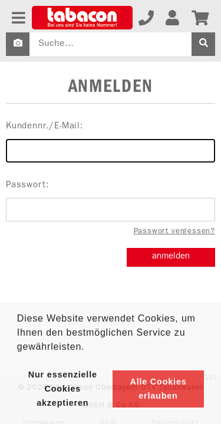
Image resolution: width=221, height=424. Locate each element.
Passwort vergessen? (174, 232)
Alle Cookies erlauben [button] (158, 388)
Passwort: (110, 201)
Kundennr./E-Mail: (110, 142)
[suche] (203, 44)
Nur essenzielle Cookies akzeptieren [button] (62, 389)
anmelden (171, 257)
